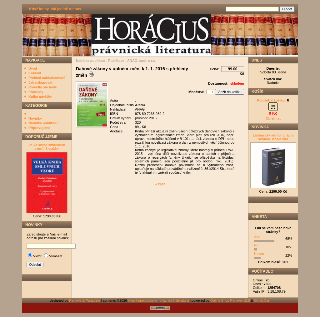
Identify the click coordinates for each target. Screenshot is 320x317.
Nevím (259, 253)
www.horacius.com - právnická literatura (158, 300)
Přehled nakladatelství (46, 78)
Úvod (32, 68)
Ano (257, 237)
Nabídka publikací (43, 123)
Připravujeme (39, 128)
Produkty (35, 92)
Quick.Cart (262, 300)
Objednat (273, 118)
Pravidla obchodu (42, 87)
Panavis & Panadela (85, 300)
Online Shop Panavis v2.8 (230, 300)
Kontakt (34, 73)
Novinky (35, 118)
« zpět (160, 184)
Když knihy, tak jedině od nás (55, 9)
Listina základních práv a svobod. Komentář (273, 137)
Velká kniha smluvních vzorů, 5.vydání (46, 147)
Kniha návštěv (40, 96)
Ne (256, 245)
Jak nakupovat (40, 82)
